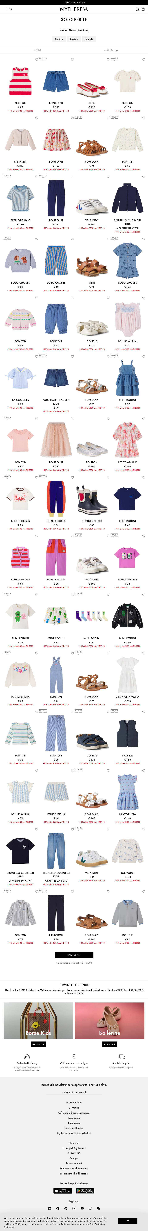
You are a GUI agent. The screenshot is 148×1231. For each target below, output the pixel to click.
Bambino (83, 30)
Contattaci (74, 1107)
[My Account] (137, 9)
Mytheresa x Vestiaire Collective (74, 1133)
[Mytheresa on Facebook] (57, 1208)
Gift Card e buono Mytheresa (74, 1112)
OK (128, 1220)
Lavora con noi (74, 1163)
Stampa (74, 1158)
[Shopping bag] (143, 9)
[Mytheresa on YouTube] (82, 1208)
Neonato (89, 39)
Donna (64, 30)
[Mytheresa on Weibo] (90, 1208)
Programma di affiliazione (74, 1173)
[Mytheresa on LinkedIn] (49, 1208)
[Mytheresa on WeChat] (98, 1208)
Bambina (59, 39)
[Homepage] (74, 9)
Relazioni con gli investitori (74, 1168)
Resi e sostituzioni (74, 1128)
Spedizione (74, 1122)
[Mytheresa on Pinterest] (66, 1208)
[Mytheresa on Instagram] (74, 1208)
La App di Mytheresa (74, 1148)
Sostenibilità (74, 1153)
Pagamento (74, 1118)
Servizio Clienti (74, 1102)
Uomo (72, 30)
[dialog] (74, 1222)
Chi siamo (74, 1143)
